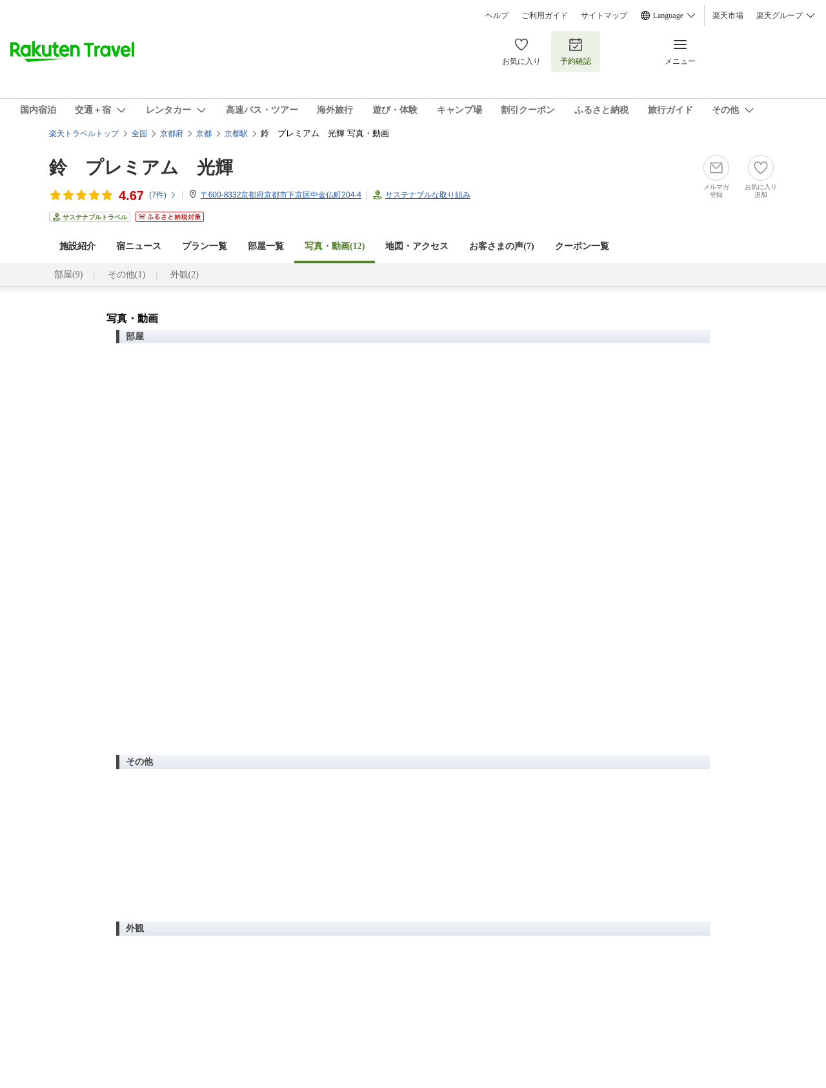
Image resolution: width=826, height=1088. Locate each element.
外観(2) (184, 274)
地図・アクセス (416, 246)
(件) (163, 195)
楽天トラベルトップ (84, 133)
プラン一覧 (204, 246)
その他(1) (126, 274)
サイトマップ (604, 15)
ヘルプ (497, 15)
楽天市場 (727, 15)
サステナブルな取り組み (427, 194)
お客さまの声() (501, 246)
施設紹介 (77, 246)
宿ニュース (138, 246)
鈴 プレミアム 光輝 (141, 167)
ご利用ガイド (544, 15)
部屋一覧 (266, 246)
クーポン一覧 (582, 246)
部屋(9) (68, 274)
